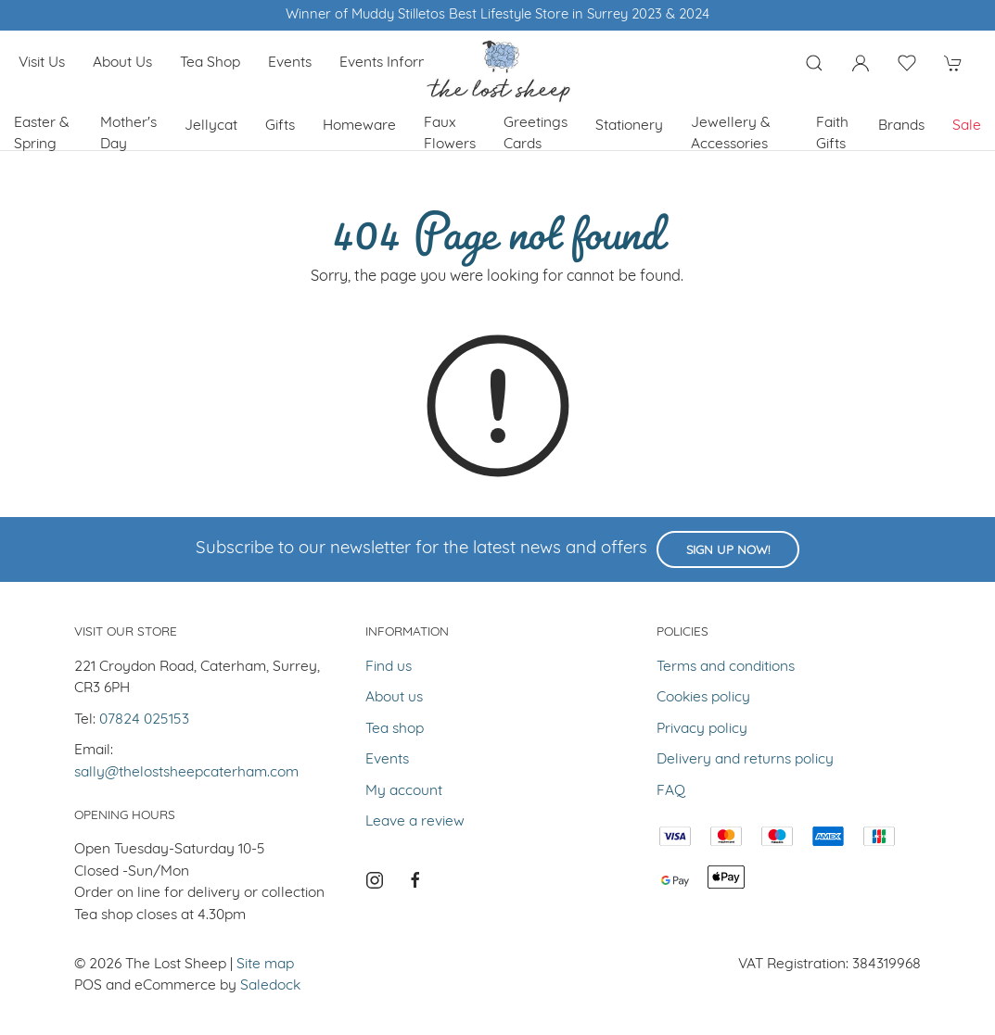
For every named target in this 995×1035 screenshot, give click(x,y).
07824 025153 (144, 720)
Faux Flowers (450, 134)
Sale (966, 126)
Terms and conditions (726, 667)
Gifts (280, 126)
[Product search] (814, 63)
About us (122, 63)
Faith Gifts (832, 134)
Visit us (42, 63)
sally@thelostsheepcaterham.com (186, 772)
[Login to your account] (860, 63)
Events (290, 63)
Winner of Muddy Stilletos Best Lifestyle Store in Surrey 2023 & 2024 (497, 15)
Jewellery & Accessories (731, 134)
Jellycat (211, 126)
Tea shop (210, 63)
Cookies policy (703, 697)
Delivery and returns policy (745, 759)
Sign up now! (728, 551)
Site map (265, 964)
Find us (388, 667)
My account (403, 791)
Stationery (629, 126)
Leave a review (415, 821)
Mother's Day (128, 134)
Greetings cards (536, 134)
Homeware (359, 126)
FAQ (671, 791)
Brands (901, 126)
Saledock (270, 985)
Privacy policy (702, 729)
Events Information (401, 63)
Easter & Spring (42, 134)
